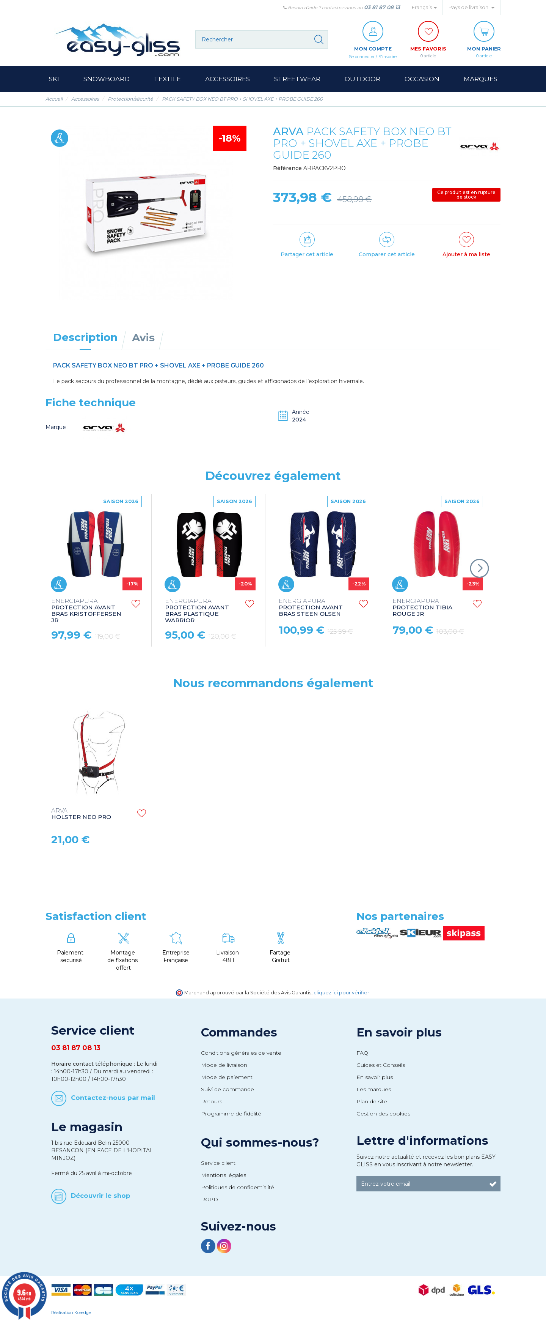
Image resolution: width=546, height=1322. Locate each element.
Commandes (239, 1032)
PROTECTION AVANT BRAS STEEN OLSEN (311, 608)
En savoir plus (399, 1032)
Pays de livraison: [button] (471, 7)
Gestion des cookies (383, 1114)
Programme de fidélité (231, 1114)
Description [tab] (85, 337)
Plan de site (371, 1101)
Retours (211, 1101)
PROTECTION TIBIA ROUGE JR (422, 608)
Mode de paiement (227, 1077)
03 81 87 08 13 (382, 7)
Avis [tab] (143, 337)
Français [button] (424, 7)
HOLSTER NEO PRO (81, 814)
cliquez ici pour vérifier (341, 993)
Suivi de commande (227, 1089)
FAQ (362, 1053)
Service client (218, 1163)
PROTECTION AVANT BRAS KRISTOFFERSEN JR (86, 611)
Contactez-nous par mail (113, 1098)
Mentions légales (223, 1175)
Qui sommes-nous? (260, 1143)
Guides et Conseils (380, 1065)
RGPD (209, 1199)
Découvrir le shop (100, 1196)
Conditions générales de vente (241, 1053)
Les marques (373, 1089)
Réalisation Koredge (71, 1313)
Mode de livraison (224, 1065)
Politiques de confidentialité (237, 1187)
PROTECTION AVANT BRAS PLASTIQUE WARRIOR (197, 611)
